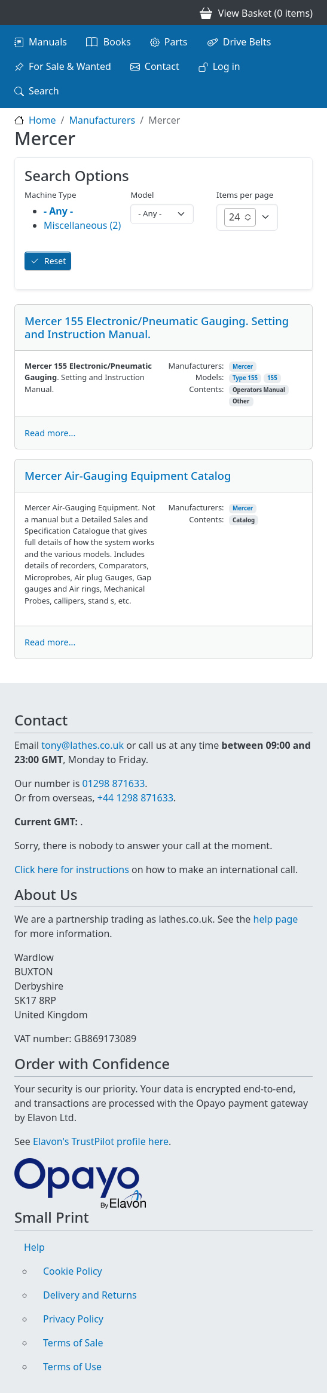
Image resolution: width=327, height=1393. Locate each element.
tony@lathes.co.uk (82, 745)
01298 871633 (113, 783)
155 (272, 378)
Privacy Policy (73, 1318)
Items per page (244, 194)
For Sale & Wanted (70, 66)
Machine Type (51, 194)
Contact (162, 66)
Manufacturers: (196, 365)
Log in (226, 66)
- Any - (58, 211)
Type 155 (245, 378)
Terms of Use (72, 1366)
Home (42, 120)
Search (44, 90)
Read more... (50, 433)
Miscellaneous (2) (82, 225)
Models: (209, 377)
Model (142, 194)
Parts (176, 41)
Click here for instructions (71, 869)
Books (117, 41)
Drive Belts (247, 41)
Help (34, 1247)
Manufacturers (102, 120)
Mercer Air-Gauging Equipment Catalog (128, 475)
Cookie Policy (72, 1271)
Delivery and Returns (90, 1295)
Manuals (48, 41)
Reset (55, 261)
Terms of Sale (73, 1342)
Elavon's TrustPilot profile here (101, 1141)
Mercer (243, 367)
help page (275, 919)
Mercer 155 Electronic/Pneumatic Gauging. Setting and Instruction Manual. (157, 327)
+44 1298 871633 (135, 797)
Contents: (206, 389)
